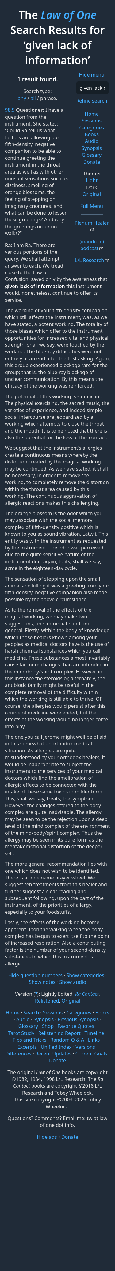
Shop (48, 1026)
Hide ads (47, 1137)
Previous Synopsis (78, 1019)
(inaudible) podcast (91, 245)
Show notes (42, 982)
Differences (18, 1053)
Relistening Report (59, 1033)
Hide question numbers (35, 975)
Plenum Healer (92, 222)
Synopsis (92, 148)
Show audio (72, 982)
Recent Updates (53, 1053)
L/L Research (89, 260)
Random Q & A (67, 1040)
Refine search (91, 100)
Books (92, 134)
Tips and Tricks (29, 1040)
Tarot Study (21, 1033)
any (22, 98)
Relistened (47, 1000)
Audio (91, 141)
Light (92, 180)
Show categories (85, 975)
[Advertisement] (57, 1205)
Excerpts (27, 1047)
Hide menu (92, 74)
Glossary (92, 155)
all (33, 98)
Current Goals (91, 1053)
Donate (91, 162)
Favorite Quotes (76, 1026)
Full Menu (91, 206)
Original (91, 194)
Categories (91, 127)
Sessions (92, 120)
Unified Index (56, 1047)
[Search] (92, 87)
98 (7, 110)
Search (31, 1012)
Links (94, 1040)
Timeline (94, 1033)
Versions (85, 1047)
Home (92, 114)
